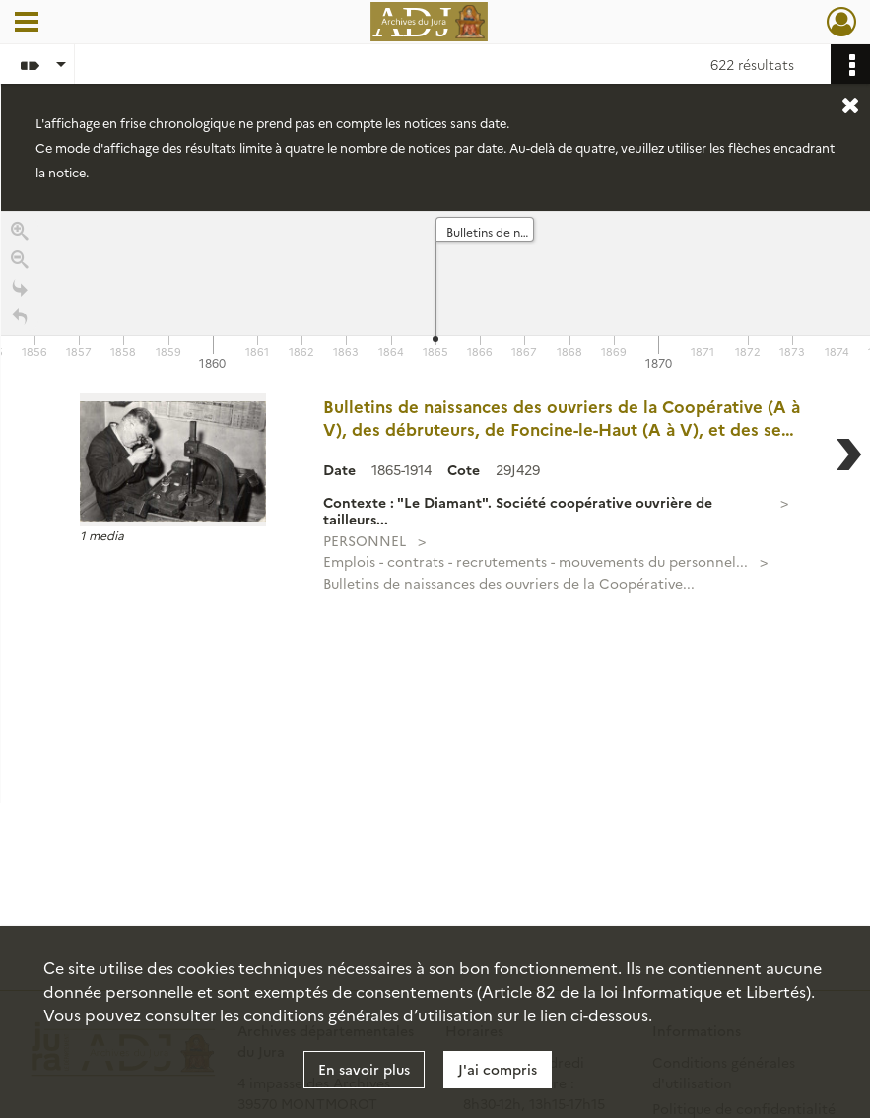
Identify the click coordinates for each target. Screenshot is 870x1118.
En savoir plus (364, 1069)
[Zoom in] (19, 234)
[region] (435, 507)
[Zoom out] (19, 262)
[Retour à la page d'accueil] (19, 320)
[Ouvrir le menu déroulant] (26, 23)
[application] (435, 293)
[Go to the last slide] (19, 291)
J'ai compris (497, 1069)
